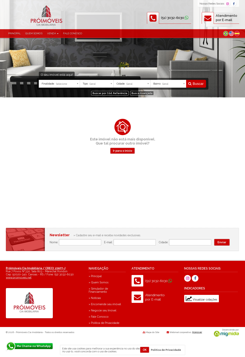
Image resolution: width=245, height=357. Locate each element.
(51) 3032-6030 (172, 18)
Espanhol (237, 33)
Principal (14, 33)
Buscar (195, 84)
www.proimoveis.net (18, 277)
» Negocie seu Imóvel (102, 310)
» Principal (95, 276)
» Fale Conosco (99, 316)
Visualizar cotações (201, 299)
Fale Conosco (72, 33)
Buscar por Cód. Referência (110, 93)
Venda (52, 33)
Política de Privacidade (166, 349)
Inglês (231, 33)
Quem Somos (33, 33)
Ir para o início (122, 150)
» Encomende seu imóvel (105, 304)
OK (145, 349)
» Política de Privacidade (104, 322)
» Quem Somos (99, 282)
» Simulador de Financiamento (98, 290)
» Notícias (95, 298)
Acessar (197, 332)
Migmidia (225, 333)
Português (225, 33)
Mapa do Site (152, 332)
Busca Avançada (142, 93)
